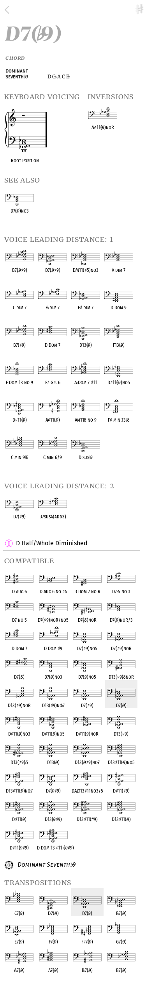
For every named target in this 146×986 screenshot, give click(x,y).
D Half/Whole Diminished (52, 543)
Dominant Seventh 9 (46, 865)
